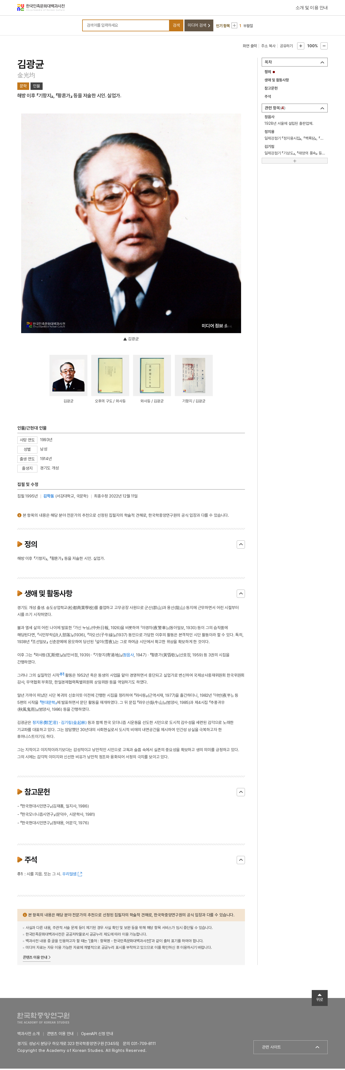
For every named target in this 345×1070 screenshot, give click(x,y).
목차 (268, 63)
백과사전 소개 (28, 1035)
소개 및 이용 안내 (312, 8)
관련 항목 (275, 109)
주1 (61, 675)
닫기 (241, 545)
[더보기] (295, 162)
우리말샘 (69, 875)
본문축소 (324, 47)
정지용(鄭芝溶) (45, 723)
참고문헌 (270, 89)
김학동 (48, 497)
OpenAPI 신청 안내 (97, 1035)
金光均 (26, 76)
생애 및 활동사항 (276, 81)
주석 (267, 98)
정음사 (128, 656)
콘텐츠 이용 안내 (35, 958)
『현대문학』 (48, 703)
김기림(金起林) (74, 723)
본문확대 (300, 47)
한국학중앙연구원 (43, 1019)
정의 (267, 73)
